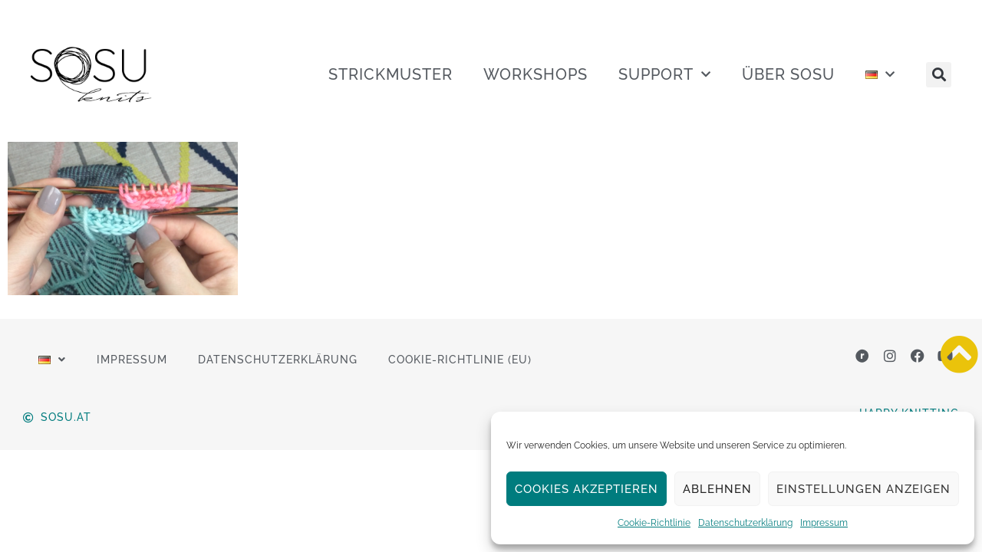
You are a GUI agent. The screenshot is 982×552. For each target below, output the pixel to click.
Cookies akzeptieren (586, 489)
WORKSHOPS (535, 74)
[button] (938, 74)
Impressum (824, 523)
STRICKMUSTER (390, 74)
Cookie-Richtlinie (654, 523)
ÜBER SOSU (788, 74)
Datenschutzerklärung (745, 523)
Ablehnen (717, 489)
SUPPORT (664, 74)
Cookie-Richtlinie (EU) (460, 359)
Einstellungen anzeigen (863, 489)
